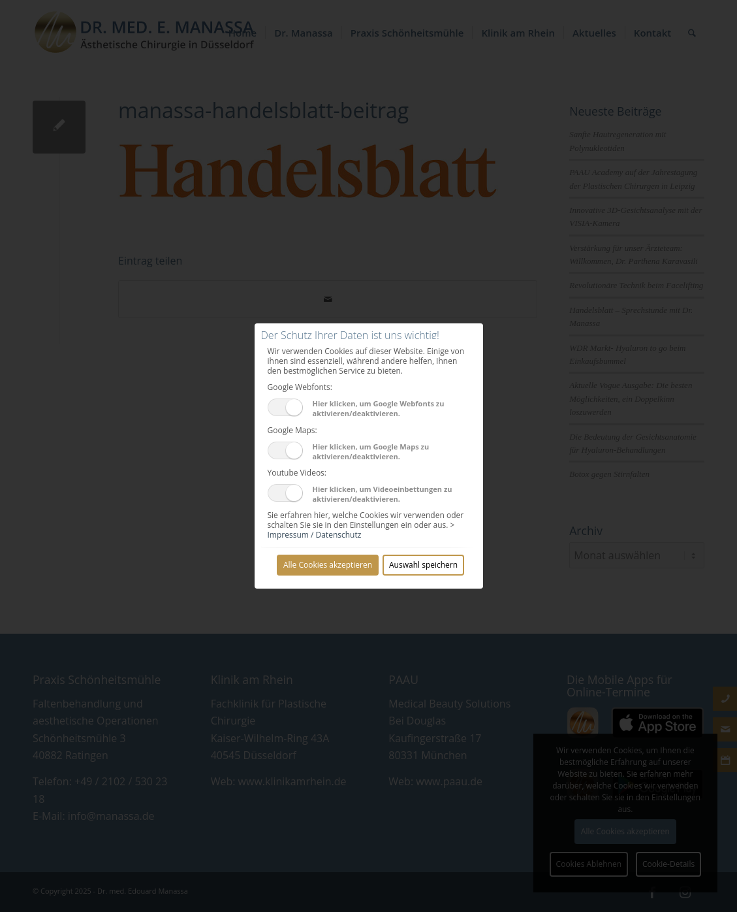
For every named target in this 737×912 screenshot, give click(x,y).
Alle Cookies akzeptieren (327, 564)
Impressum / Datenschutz (315, 534)
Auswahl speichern (423, 564)
